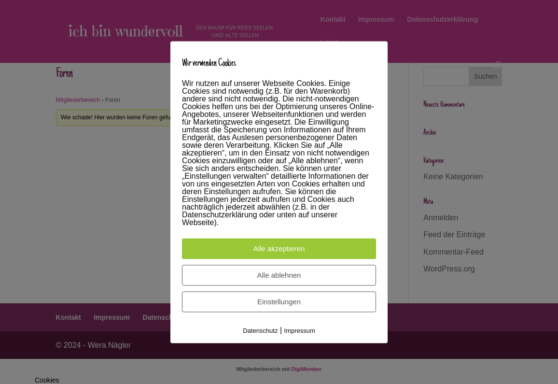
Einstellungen (279, 302)
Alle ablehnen (279, 275)
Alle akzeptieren (279, 248)
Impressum (299, 330)
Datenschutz (260, 330)
